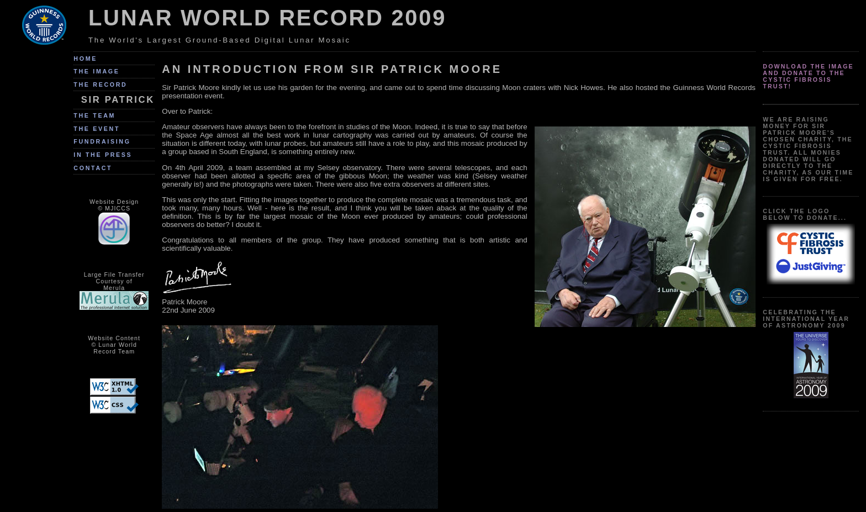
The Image (96, 71)
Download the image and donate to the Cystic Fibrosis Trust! (808, 76)
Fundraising (101, 141)
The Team (94, 115)
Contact (92, 168)
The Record (100, 84)
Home (85, 58)
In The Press (102, 154)
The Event (96, 128)
